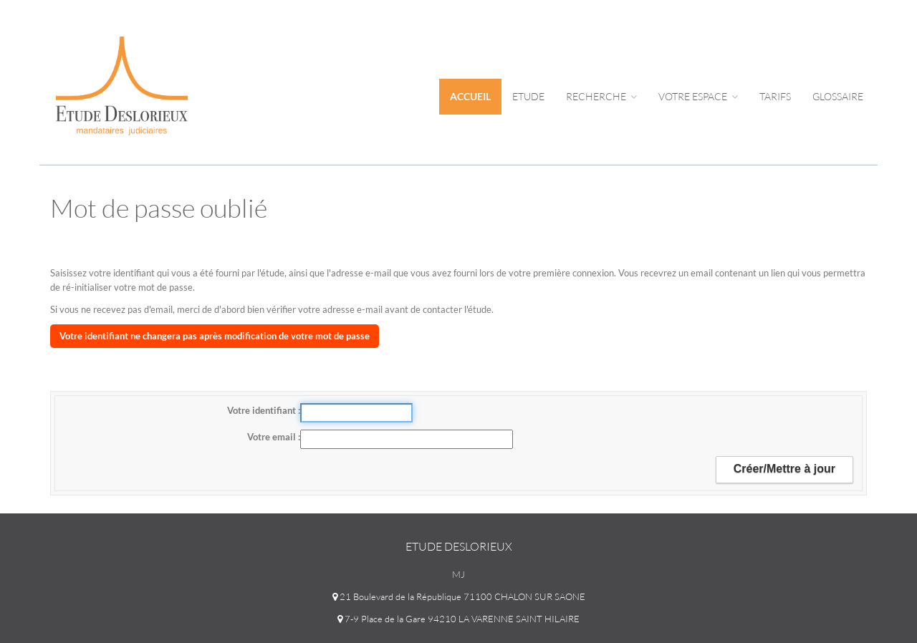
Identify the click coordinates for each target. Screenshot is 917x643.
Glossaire (837, 96)
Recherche (601, 96)
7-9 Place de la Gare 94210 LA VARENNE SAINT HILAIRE (458, 618)
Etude (528, 96)
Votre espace (698, 96)
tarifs (775, 96)
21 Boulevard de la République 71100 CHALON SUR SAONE (458, 596)
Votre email (272, 437)
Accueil (470, 96)
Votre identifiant (262, 410)
